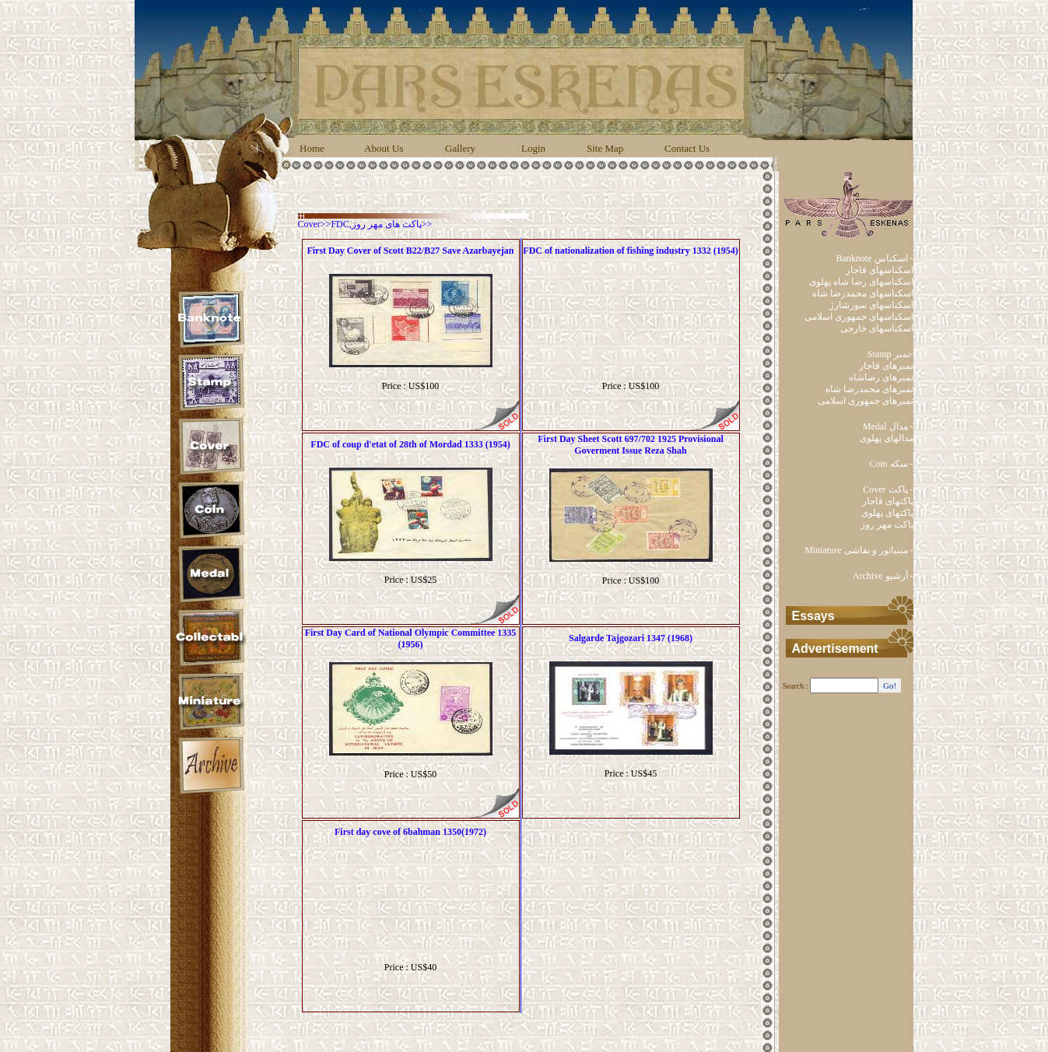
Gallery (460, 148)
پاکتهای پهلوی (887, 512)
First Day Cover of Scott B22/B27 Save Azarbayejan (410, 250)
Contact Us (687, 148)
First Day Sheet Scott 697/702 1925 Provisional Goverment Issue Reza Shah (630, 444)
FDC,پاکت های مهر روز (376, 224)
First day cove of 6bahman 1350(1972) (410, 831)
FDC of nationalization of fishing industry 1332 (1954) (630, 250)
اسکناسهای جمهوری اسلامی (858, 316)
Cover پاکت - (888, 489)
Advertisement (835, 648)
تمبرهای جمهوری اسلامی (865, 400)
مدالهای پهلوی (886, 438)
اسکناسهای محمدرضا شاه (862, 293)
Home (312, 148)
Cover (309, 224)
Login (533, 148)
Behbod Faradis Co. (546, 1033)
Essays (813, 615)
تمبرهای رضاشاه (881, 377)
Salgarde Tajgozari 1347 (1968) (630, 638)
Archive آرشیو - (883, 575)
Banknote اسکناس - (874, 258)
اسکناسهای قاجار (879, 270)
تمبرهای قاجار (886, 365)
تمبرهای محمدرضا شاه (869, 389)
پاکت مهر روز (886, 524)
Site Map (605, 148)
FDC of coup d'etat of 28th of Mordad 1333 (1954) (410, 444)
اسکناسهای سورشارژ (871, 305)
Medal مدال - (888, 426)
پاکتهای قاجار (887, 501)
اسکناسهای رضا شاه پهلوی (861, 281)
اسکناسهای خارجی (876, 328)
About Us (383, 148)
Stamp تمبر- (890, 354)
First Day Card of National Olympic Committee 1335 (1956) (411, 638)
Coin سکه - (891, 463)
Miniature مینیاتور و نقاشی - (858, 550)
